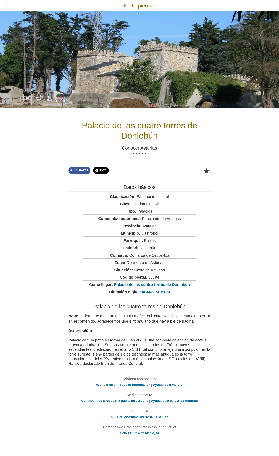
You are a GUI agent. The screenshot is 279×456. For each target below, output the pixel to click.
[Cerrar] (7, 6)
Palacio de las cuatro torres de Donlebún (152, 284)
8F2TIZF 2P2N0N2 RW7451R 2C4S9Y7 (139, 417)
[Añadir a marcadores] (206, 171)
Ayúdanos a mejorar (168, 385)
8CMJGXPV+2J (156, 292)
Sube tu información (134, 385)
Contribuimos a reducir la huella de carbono (114, 401)
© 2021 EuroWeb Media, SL (139, 433)
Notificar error (106, 385)
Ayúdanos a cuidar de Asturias (174, 401)
